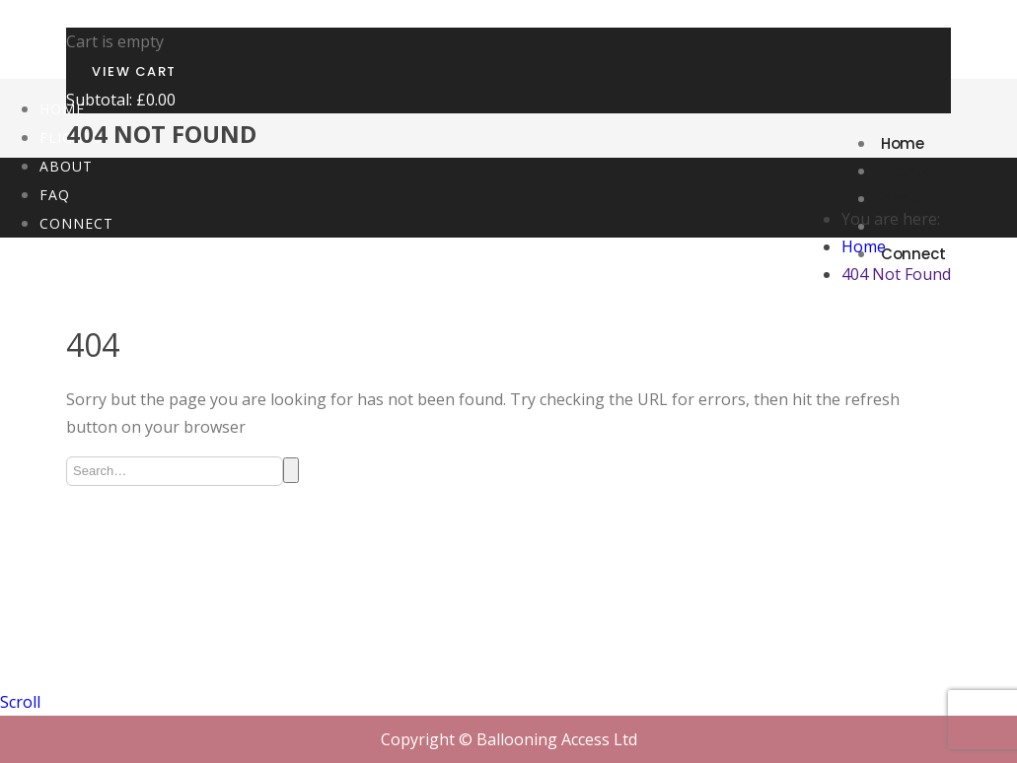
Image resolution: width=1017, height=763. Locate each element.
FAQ (54, 194)
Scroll (20, 702)
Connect (76, 223)
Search (291, 470)
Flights (906, 171)
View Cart (134, 71)
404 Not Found (896, 274)
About (904, 198)
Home (903, 143)
